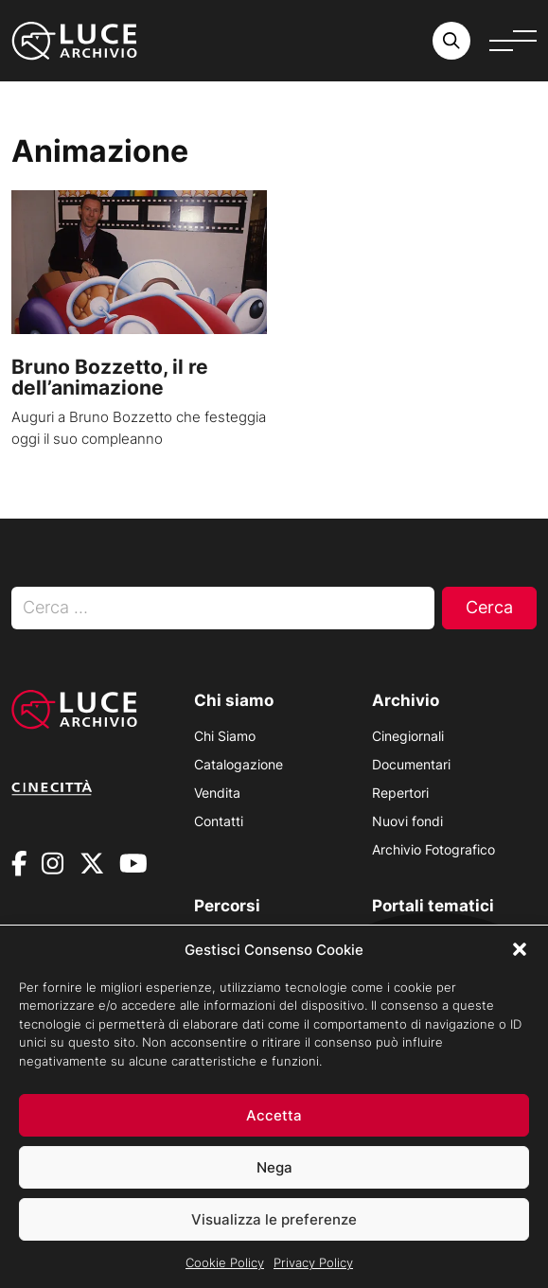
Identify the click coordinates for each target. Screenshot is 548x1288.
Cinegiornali (408, 736)
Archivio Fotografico (433, 849)
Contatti (218, 821)
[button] (519, 950)
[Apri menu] (513, 40)
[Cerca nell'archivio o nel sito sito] (451, 41)
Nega (274, 1167)
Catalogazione (238, 764)
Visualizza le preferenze (274, 1219)
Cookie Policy (225, 1263)
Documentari (411, 764)
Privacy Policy (313, 1263)
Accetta (274, 1115)
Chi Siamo (225, 736)
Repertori (400, 793)
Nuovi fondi (407, 821)
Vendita (217, 793)
